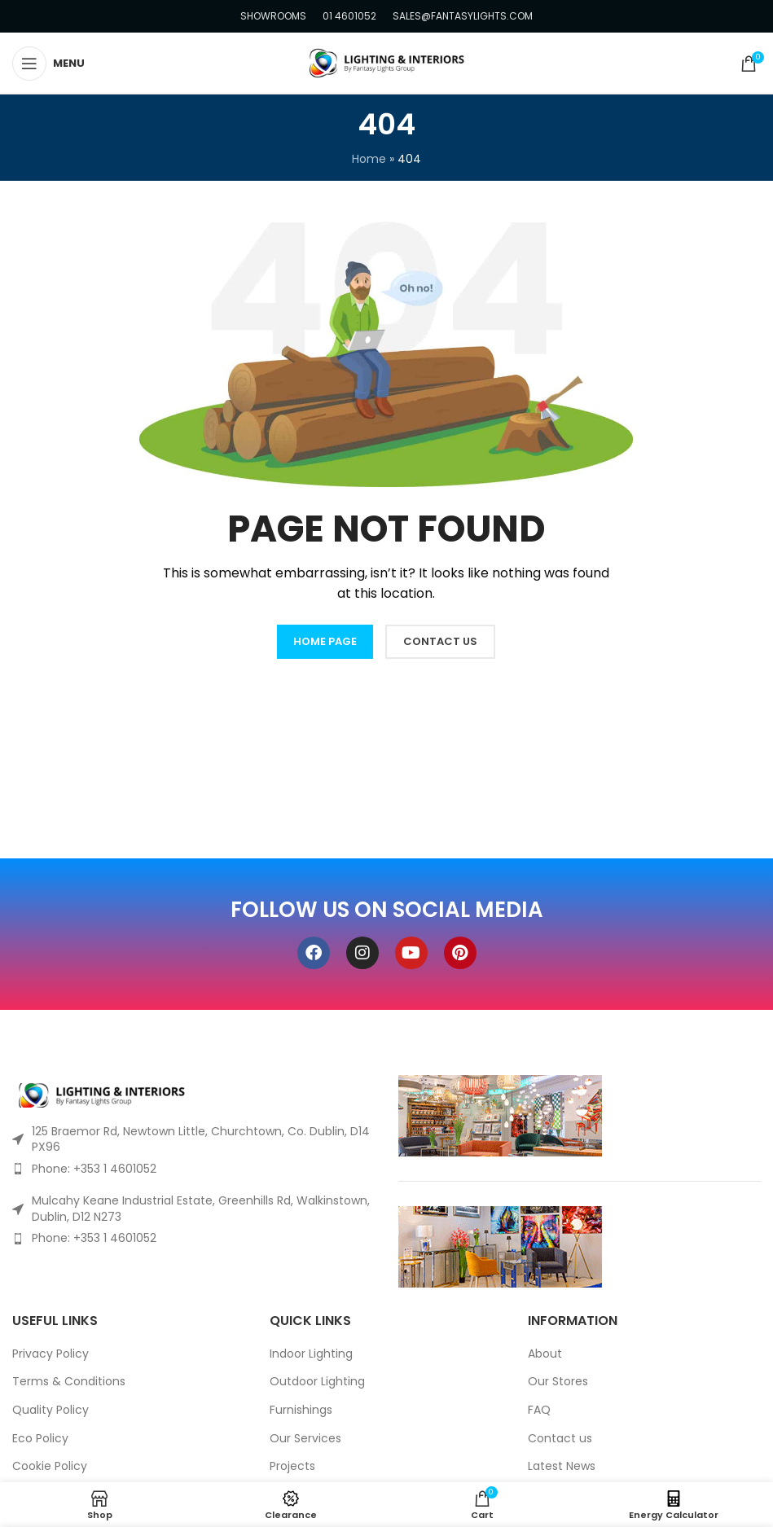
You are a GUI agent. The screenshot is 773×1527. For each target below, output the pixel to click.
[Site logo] (387, 62)
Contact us (560, 1438)
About (545, 1354)
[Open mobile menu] (48, 63)
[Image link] (101, 1094)
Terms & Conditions (68, 1381)
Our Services (305, 1438)
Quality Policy (50, 1410)
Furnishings (301, 1410)
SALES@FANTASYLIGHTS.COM (463, 16)
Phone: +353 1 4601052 (94, 1169)
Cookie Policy (49, 1466)
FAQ (539, 1410)
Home (369, 159)
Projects (292, 1466)
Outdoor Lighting (317, 1381)
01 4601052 (349, 16)
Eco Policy (40, 1438)
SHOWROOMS (273, 16)
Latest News (561, 1466)
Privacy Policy (50, 1354)
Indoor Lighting (311, 1354)
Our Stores (558, 1381)
